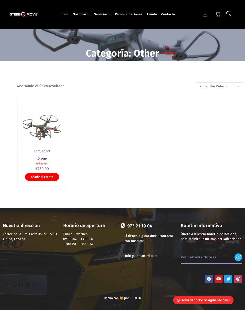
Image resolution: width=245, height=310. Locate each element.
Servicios (102, 14)
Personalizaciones (128, 14)
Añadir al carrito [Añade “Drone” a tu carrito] (42, 177)
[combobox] (219, 86)
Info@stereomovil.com (141, 256)
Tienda (152, 14)
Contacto (168, 14)
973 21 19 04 (139, 226)
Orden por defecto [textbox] (213, 86)
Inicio (65, 14)
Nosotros (81, 14)
